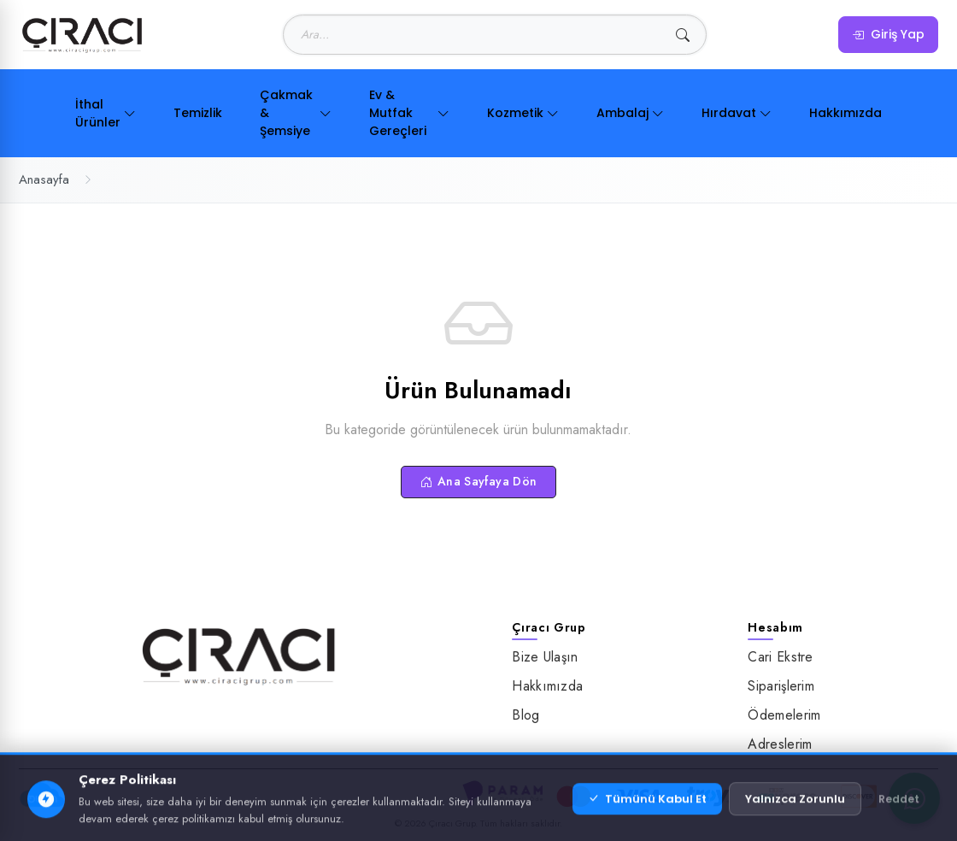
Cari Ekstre (780, 657)
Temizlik (197, 112)
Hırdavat (737, 112)
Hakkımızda (845, 112)
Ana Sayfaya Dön (478, 481)
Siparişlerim (781, 686)
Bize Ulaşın (545, 657)
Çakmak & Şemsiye (296, 112)
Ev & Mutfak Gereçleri (409, 112)
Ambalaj (630, 112)
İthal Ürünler (105, 113)
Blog (525, 715)
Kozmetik (523, 112)
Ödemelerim (784, 715)
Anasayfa (44, 179)
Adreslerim (780, 744)
